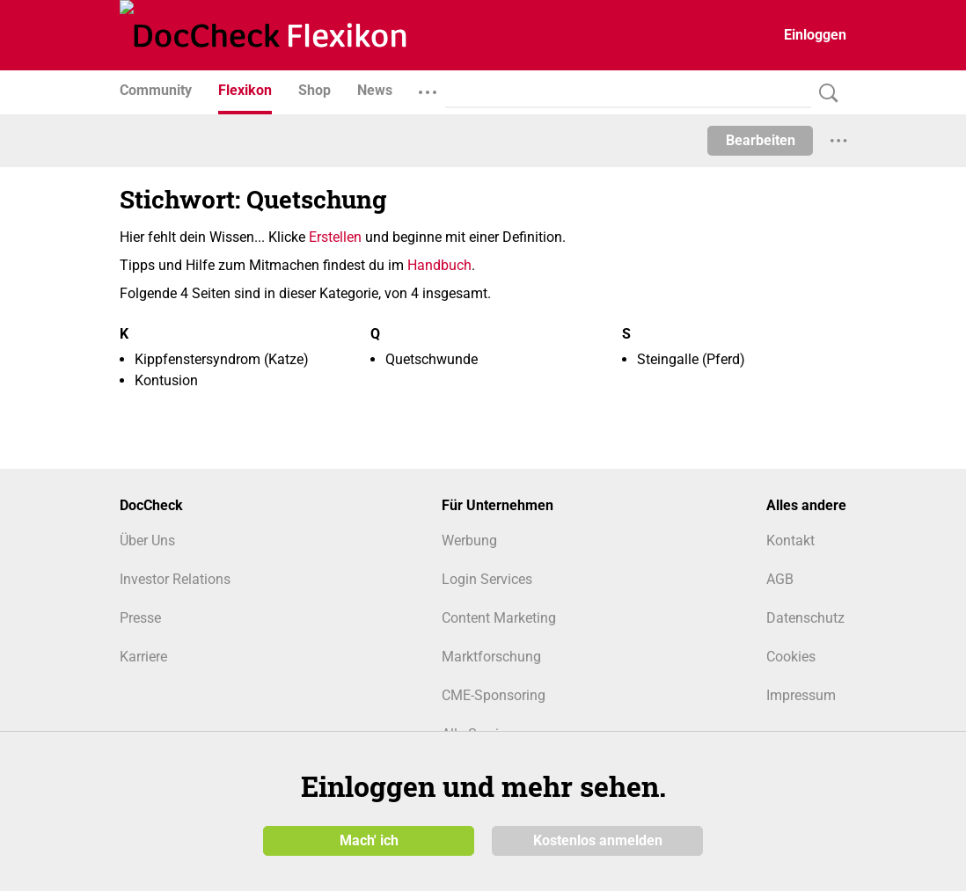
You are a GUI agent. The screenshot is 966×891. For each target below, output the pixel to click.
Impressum (801, 695)
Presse (140, 618)
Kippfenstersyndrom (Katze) (222, 359)
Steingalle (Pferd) (691, 359)
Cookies (791, 656)
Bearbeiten (760, 140)
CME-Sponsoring (493, 695)
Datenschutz (805, 618)
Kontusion (166, 380)
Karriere (143, 656)
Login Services (487, 579)
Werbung (469, 540)
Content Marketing (499, 618)
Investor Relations (175, 579)
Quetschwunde (431, 359)
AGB (780, 579)
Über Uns (147, 540)
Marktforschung (491, 656)
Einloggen (815, 34)
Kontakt (790, 540)
